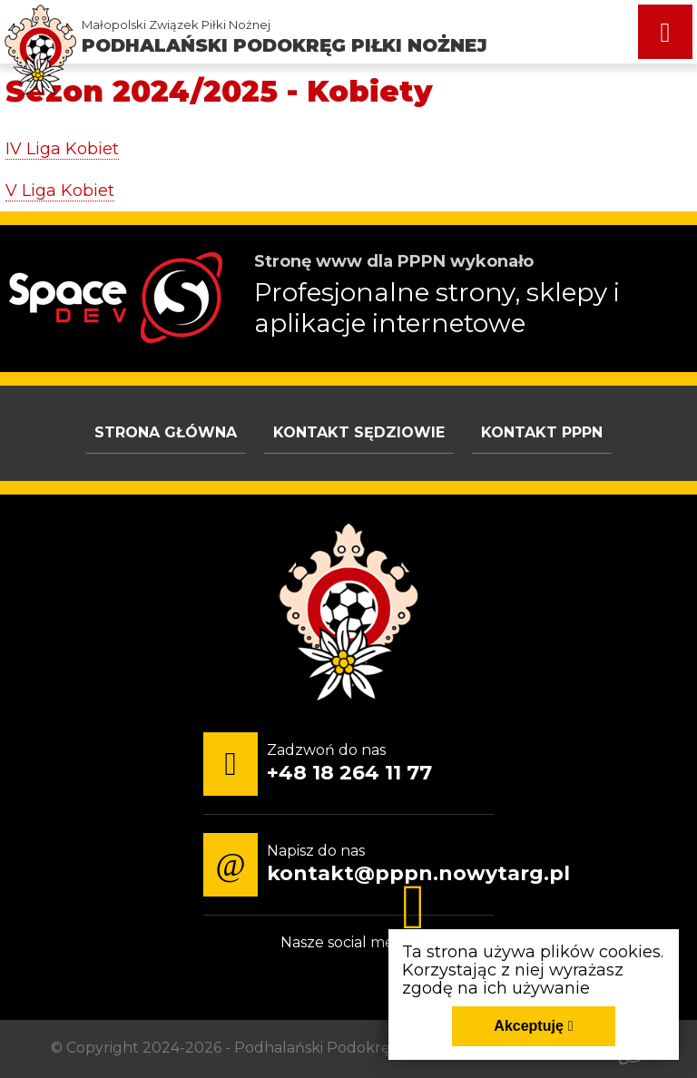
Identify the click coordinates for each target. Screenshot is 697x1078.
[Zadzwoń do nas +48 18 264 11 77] (322, 764)
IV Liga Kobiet (62, 149)
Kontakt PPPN (542, 432)
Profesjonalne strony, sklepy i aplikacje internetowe (437, 307)
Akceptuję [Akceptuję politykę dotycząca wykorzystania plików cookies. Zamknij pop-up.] (528, 1026)
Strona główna (165, 432)
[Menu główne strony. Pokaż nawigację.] (665, 32)
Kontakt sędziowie (359, 432)
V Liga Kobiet (59, 191)
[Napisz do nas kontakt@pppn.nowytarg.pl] (391, 865)
